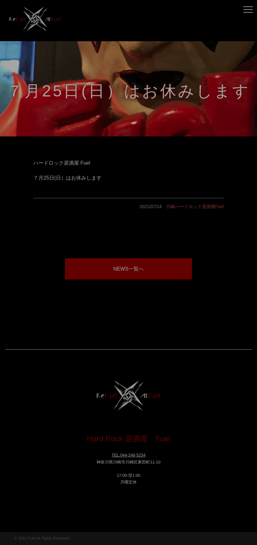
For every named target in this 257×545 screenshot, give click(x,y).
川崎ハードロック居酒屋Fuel (195, 206)
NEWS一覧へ (128, 269)
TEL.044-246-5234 (129, 455)
